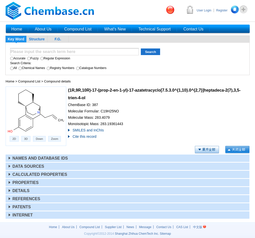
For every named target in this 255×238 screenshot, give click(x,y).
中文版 (199, 227)
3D (26, 138)
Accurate (17, 58)
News (130, 227)
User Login (204, 10)
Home (10, 81)
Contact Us (163, 227)
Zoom (54, 138)
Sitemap (165, 233)
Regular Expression (54, 58)
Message (145, 227)
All (13, 68)
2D (14, 138)
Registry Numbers (60, 68)
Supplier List (113, 227)
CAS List (182, 227)
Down (39, 138)
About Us (68, 227)
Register (222, 10)
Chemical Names (31, 68)
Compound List (29, 81)
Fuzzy (32, 58)
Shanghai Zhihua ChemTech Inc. (137, 233)
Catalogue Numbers (90, 68)
